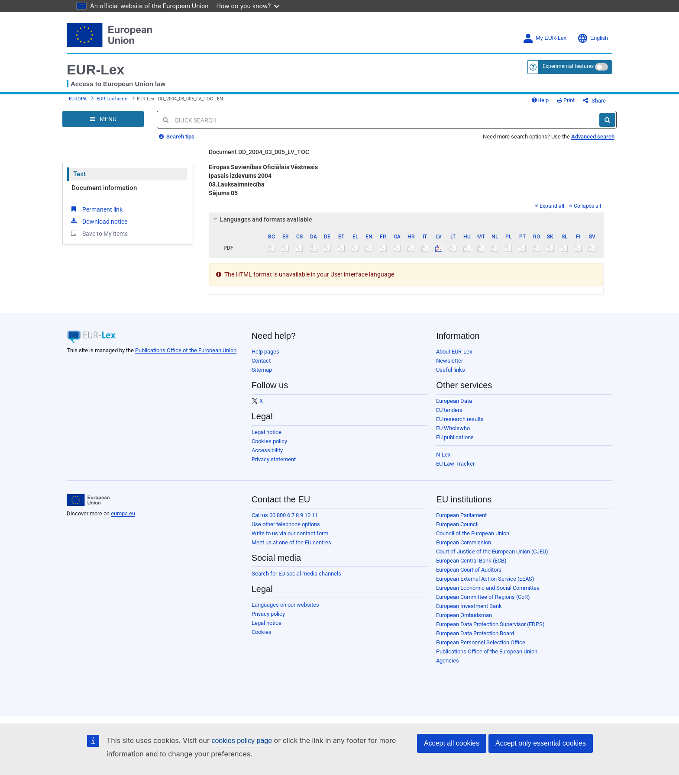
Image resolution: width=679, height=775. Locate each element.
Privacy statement (274, 459)
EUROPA (78, 99)
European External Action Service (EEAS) (485, 579)
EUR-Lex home (112, 99)
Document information (104, 188)
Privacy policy (268, 614)
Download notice (98, 221)
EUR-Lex (95, 69)
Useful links (450, 370)
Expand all (549, 206)
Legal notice (266, 432)
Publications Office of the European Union (185, 350)
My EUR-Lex (544, 38)
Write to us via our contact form (290, 533)
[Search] (607, 120)
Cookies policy (269, 441)
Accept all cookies (451, 743)
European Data (454, 401)
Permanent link (96, 209)
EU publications (455, 437)
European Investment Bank (469, 606)
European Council (457, 524)
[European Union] (88, 500)
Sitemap (262, 370)
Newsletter (449, 360)
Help (540, 100)
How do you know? (248, 6)
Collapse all (585, 206)
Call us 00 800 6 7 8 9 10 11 (285, 515)
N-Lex (443, 454)
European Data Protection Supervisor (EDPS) (490, 624)
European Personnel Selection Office (480, 642)
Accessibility (267, 450)
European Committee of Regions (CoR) (483, 597)
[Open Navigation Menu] (103, 119)
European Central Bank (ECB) (471, 560)
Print (566, 100)
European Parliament (461, 515)
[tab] (406, 219)
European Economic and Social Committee (488, 588)
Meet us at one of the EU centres (291, 542)
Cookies (262, 632)
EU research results (460, 419)
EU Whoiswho (453, 428)
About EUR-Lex (454, 351)
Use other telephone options (286, 524)
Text (79, 174)
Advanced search (592, 136)
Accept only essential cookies (540, 743)
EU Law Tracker (455, 463)
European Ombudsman (464, 615)
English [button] (592, 38)
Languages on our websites (285, 604)
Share (594, 100)
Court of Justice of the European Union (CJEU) (492, 551)
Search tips (176, 136)
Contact (261, 360)
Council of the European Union (472, 533)
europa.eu (123, 513)
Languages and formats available (261, 219)
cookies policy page (241, 740)
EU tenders (449, 410)
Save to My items (98, 233)
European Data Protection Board (475, 633)
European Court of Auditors (468, 569)
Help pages (265, 351)
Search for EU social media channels (296, 573)
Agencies (447, 660)
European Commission (463, 542)
